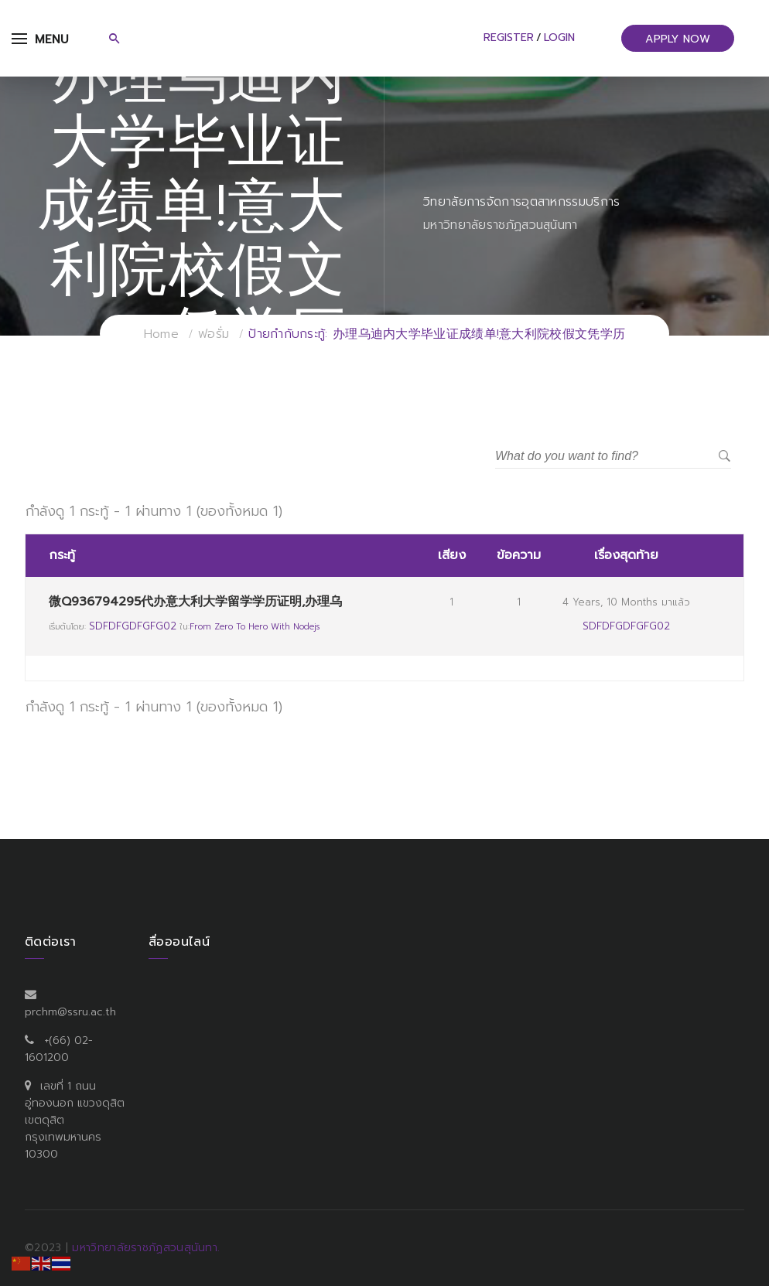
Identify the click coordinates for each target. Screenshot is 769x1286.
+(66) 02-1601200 (59, 1049)
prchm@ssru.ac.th (70, 1012)
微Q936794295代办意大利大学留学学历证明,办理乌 (195, 601)
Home (161, 334)
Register (509, 37)
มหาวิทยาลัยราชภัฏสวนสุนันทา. (146, 1248)
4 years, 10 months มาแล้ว (626, 602)
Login (559, 37)
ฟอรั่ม (213, 334)
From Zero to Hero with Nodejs (255, 626)
